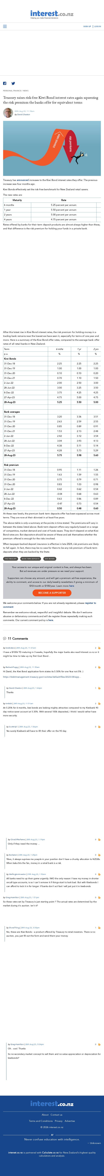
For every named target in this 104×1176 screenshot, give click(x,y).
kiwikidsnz (10, 648)
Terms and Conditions (41, 1121)
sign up (87, 26)
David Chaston (23, 114)
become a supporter (52, 592)
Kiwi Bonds (50, 559)
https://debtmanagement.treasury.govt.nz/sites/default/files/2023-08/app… (42, 676)
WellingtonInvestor (17, 874)
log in (97, 26)
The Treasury (11, 559)
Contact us (56, 1114)
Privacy (59, 1121)
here (71, 585)
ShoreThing (14, 927)
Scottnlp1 (13, 726)
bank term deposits (30, 559)
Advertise (70, 1121)
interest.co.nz (15, 1152)
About (45, 1114)
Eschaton (13, 855)
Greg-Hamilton (12, 897)
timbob (9, 703)
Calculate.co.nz (50, 1152)
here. (51, 620)
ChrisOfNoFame (18, 839)
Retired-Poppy (12, 667)
